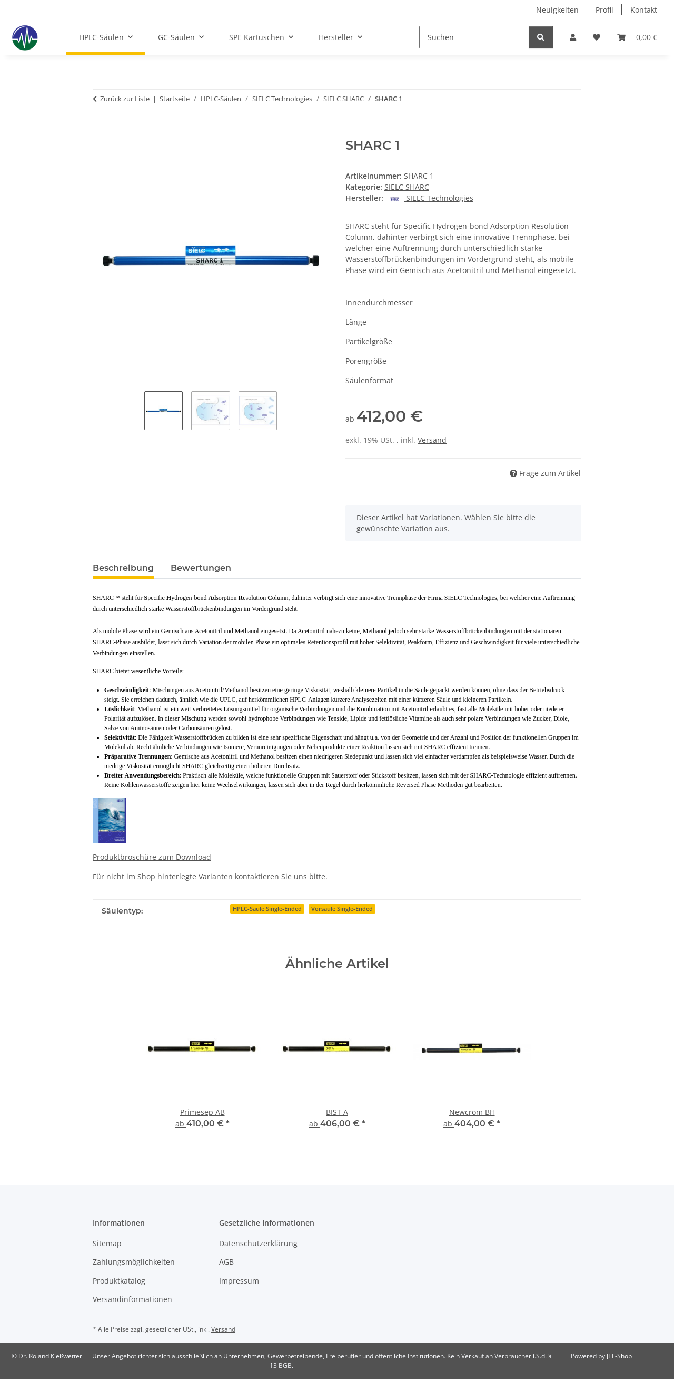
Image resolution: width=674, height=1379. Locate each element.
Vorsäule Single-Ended (342, 908)
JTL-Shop (619, 1356)
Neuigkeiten (557, 10)
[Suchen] (474, 37)
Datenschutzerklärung (258, 1243)
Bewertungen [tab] (201, 568)
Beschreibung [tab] (123, 568)
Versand (432, 440)
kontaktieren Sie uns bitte (280, 876)
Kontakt (643, 10)
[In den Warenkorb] (101, 132)
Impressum (239, 1281)
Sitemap (107, 1243)
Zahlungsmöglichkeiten (134, 1262)
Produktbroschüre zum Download (152, 857)
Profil (604, 10)
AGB (226, 1262)
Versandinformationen (132, 1299)
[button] (572, 37)
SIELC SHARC (406, 187)
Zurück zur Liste (125, 98)
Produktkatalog (119, 1281)
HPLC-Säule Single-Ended (267, 908)
